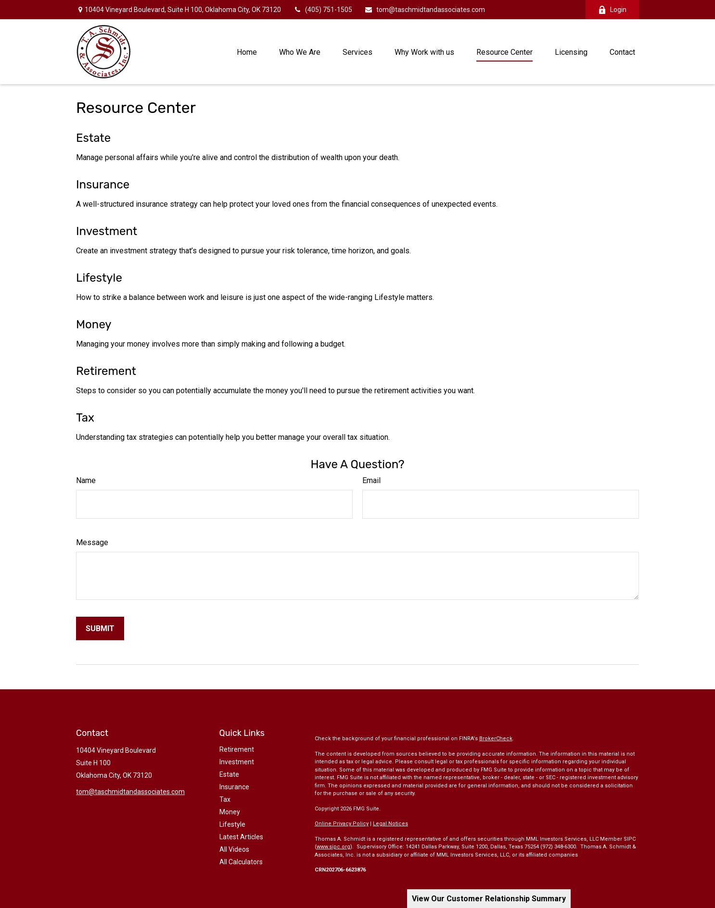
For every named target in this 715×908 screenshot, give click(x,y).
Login (612, 10)
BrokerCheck (495, 738)
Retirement (106, 371)
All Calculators (241, 862)
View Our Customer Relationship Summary (489, 898)
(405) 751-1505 (322, 9)
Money (94, 324)
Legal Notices (390, 824)
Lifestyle (99, 278)
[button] (247, 51)
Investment (106, 231)
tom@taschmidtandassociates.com (424, 9)
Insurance (102, 184)
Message (92, 542)
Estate (93, 138)
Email (371, 480)
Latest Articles (241, 837)
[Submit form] (100, 628)
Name (86, 480)
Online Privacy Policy (342, 824)
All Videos (234, 849)
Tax (85, 417)
